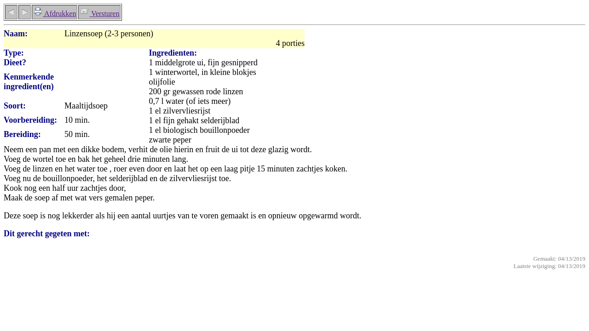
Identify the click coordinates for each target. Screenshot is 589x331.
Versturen (99, 13)
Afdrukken (54, 13)
